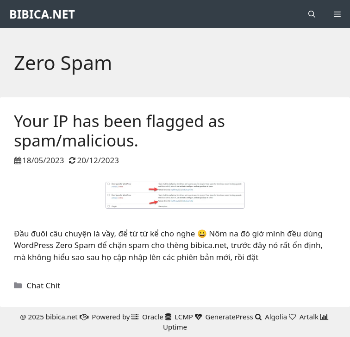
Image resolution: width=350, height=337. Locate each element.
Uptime (175, 326)
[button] (312, 14)
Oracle (152, 316)
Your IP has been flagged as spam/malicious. (119, 130)
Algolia (276, 316)
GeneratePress (229, 316)
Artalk (309, 316)
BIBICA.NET (42, 14)
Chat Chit (43, 285)
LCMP (184, 316)
